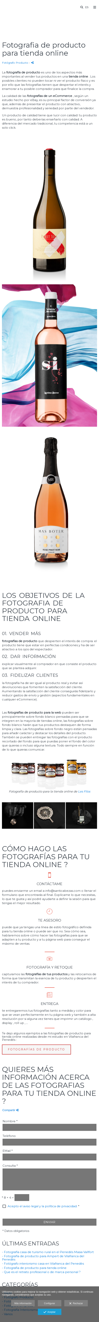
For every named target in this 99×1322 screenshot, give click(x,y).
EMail (8, 1151)
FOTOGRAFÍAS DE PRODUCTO (36, 1049)
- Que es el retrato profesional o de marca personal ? (41, 1272)
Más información (23, 1303)
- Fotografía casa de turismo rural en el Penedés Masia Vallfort (48, 1252)
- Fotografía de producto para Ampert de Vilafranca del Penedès (43, 1257)
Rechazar (76, 1303)
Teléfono (9, 1136)
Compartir (10, 1110)
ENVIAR (49, 1222)
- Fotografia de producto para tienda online (34, 1268)
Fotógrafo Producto (15, 62)
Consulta (10, 1165)
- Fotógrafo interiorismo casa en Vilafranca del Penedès (43, 1263)
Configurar (49, 1303)
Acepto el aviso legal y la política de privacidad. (42, 1206)
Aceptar (49, 1312)
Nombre (10, 1121)
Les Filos (84, 791)
